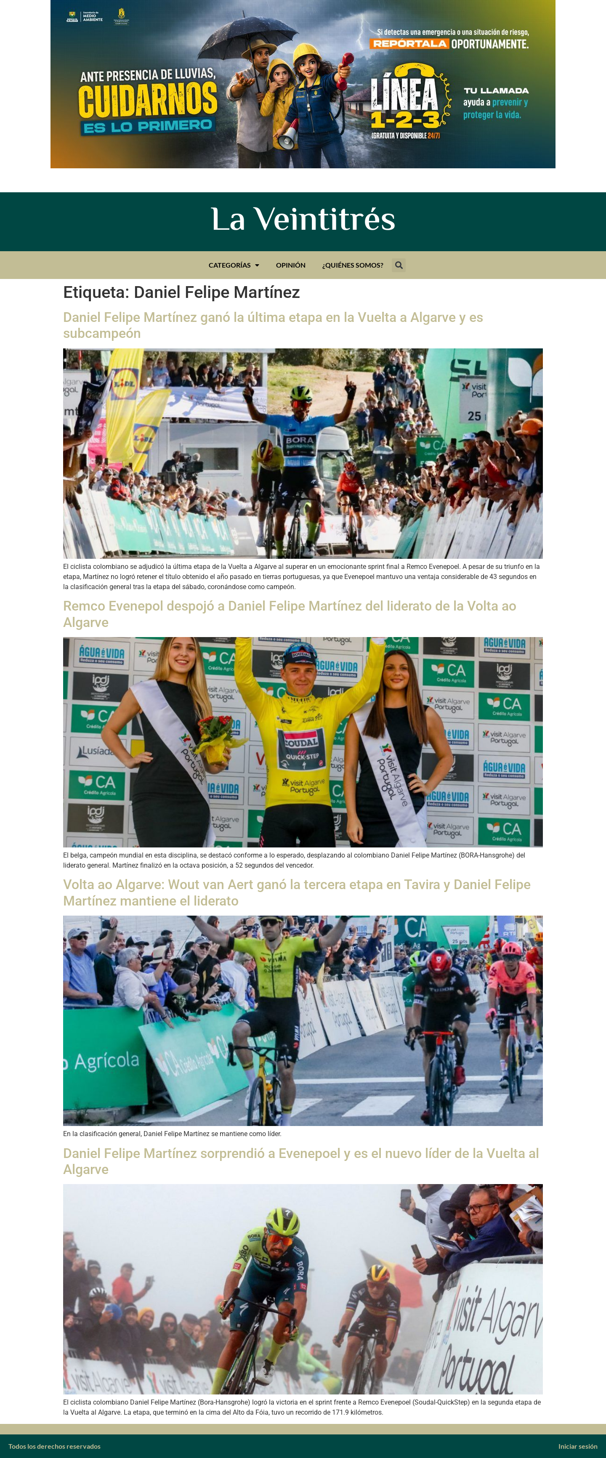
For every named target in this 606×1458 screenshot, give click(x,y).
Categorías (234, 265)
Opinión (291, 265)
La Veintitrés (303, 221)
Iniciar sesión (578, 1446)
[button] (399, 265)
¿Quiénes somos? (352, 265)
